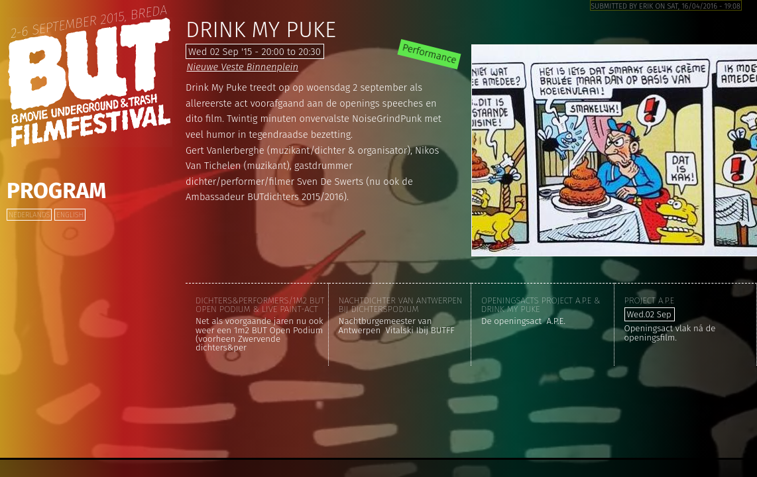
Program (56, 191)
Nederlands (29, 215)
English (69, 215)
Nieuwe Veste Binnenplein (242, 67)
